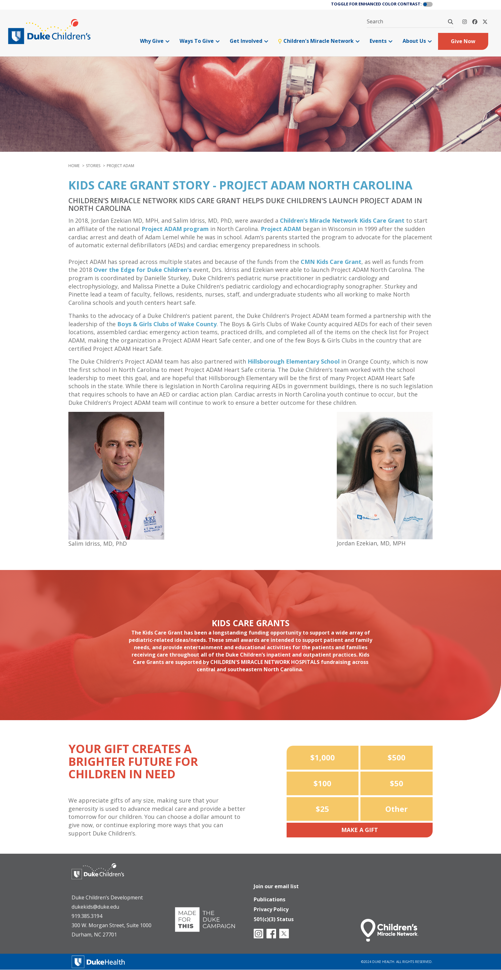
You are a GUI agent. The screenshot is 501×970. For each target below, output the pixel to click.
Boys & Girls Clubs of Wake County (167, 324)
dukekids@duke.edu (95, 906)
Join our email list (276, 883)
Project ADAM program (175, 229)
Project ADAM (281, 229)
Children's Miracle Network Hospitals (265, 662)
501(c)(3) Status (274, 918)
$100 (322, 783)
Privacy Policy (271, 907)
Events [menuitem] (381, 41)
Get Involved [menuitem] (249, 41)
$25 (322, 809)
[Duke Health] (98, 961)
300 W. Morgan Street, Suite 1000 (111, 925)
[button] (428, 4)
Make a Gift (359, 830)
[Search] (450, 22)
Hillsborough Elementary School (294, 361)
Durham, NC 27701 (94, 934)
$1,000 (322, 757)
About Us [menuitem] (417, 41)
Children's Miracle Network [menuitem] (318, 41)
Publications (269, 897)
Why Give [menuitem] (154, 41)
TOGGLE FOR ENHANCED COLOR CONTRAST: (376, 4)
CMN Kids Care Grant (331, 262)
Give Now (463, 41)
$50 (396, 783)
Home (74, 165)
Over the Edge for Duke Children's (143, 269)
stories (93, 165)
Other (396, 809)
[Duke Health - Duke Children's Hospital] (104, 876)
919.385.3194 (87, 916)
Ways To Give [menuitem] (200, 41)
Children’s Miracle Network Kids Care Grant (342, 220)
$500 (396, 757)
